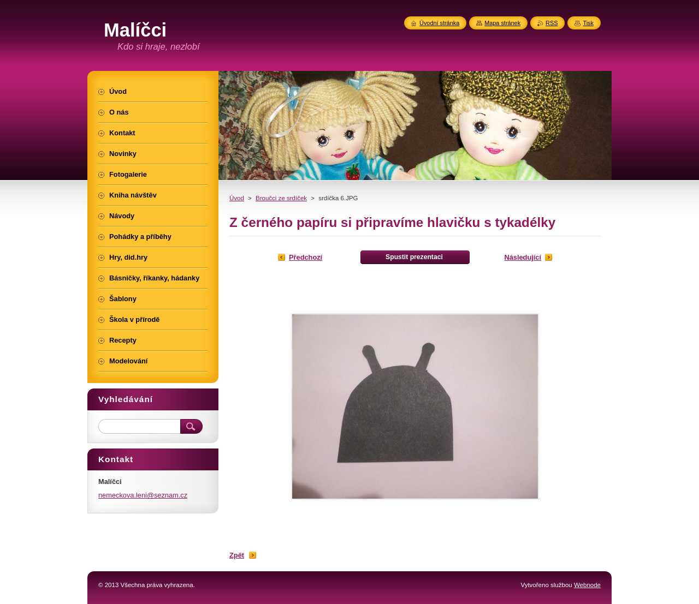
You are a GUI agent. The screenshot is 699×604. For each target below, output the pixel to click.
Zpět (236, 555)
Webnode (587, 585)
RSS (552, 23)
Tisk (588, 23)
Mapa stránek (502, 23)
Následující (522, 257)
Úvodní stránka (439, 23)
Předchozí (305, 257)
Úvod (236, 198)
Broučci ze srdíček (281, 198)
